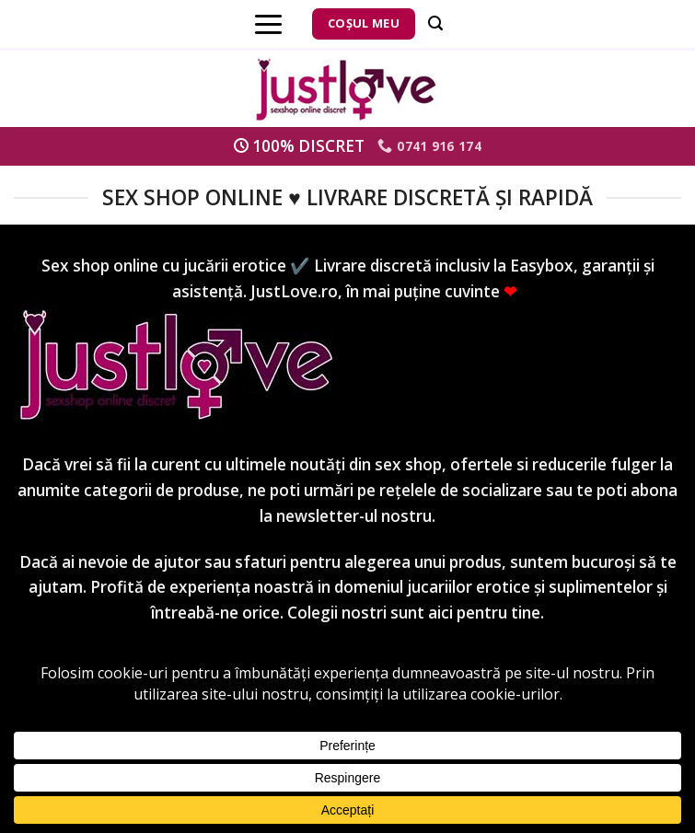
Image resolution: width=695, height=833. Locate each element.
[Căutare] (435, 23)
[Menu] (268, 24)
